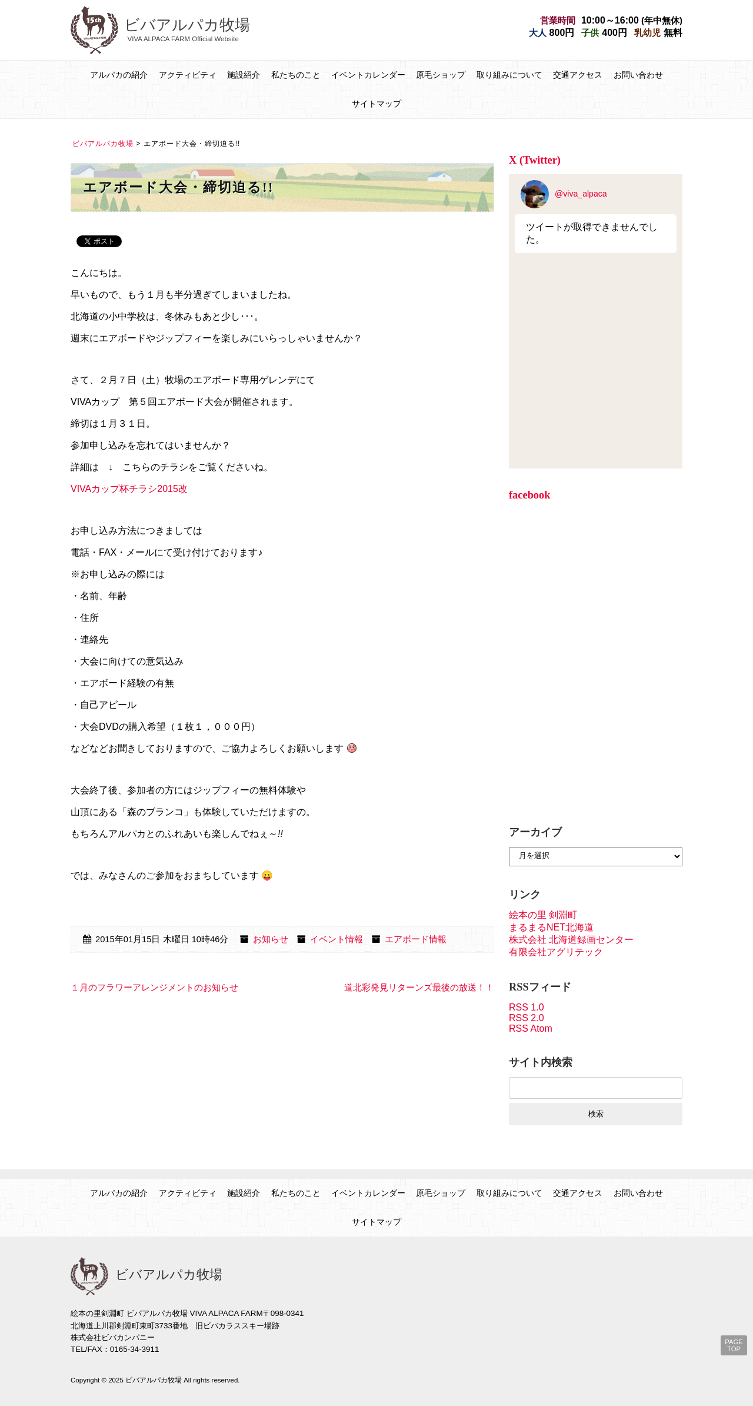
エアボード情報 (416, 939)
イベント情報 (336, 939)
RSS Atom (530, 1028)
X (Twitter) (535, 160)
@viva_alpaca (564, 193)
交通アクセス (577, 74)
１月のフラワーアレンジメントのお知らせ (154, 987)
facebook (530, 495)
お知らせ (270, 939)
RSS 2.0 (526, 1018)
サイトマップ (376, 103)
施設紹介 (243, 74)
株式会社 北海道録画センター (571, 940)
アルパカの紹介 (119, 74)
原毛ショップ (440, 74)
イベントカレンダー (368, 74)
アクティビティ (187, 74)
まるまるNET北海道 (551, 927)
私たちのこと (296, 74)
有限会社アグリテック (556, 952)
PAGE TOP (733, 1345)
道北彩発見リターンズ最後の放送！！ (419, 987)
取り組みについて (509, 74)
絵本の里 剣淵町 (543, 915)
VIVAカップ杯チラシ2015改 (129, 489)
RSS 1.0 (526, 1007)
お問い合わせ (638, 74)
